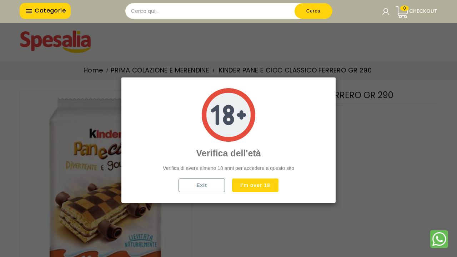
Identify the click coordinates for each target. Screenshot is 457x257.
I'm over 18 (255, 185)
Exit (201, 185)
